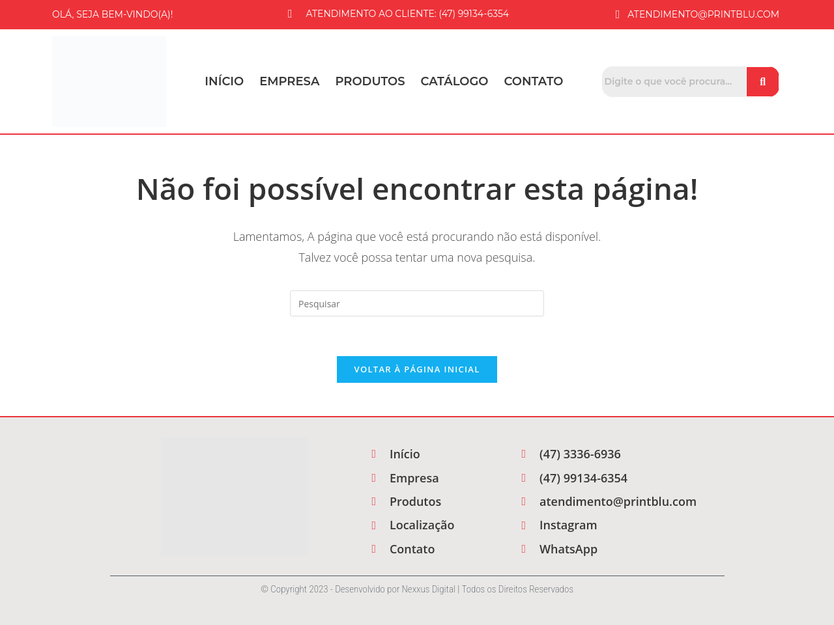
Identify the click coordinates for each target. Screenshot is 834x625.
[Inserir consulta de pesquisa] (417, 303)
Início (224, 81)
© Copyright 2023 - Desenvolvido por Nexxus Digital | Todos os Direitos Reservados (417, 589)
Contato (534, 81)
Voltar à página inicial (417, 369)
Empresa (289, 81)
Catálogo (455, 81)
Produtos (370, 81)
